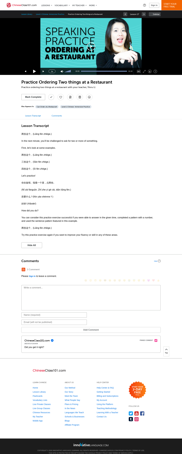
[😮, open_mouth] (143, 269)
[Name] (54, 310)
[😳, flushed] (90, 269)
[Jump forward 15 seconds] (43, 71)
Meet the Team (71, 392)
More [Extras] (92, 5)
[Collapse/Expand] (91, 261)
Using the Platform (105, 400)
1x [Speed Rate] (52, 71)
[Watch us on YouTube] (136, 409)
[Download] (150, 71)
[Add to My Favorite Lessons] (61, 97)
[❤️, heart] (153, 269)
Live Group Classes (41, 404)
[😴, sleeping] (138, 269)
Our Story (69, 387)
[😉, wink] (124, 269)
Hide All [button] (32, 245)
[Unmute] (62, 71)
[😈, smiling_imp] (148, 269)
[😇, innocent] (134, 269)
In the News (70, 404)
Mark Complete (33, 97)
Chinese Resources (41, 408)
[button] (144, 5)
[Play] (34, 71)
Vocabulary (61, 5)
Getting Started (103, 387)
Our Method (70, 383)
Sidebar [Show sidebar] (156, 14)
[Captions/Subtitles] (138, 71)
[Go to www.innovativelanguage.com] (91, 440)
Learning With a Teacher (107, 408)
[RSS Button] (23, 269)
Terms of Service (120, 449)
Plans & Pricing (71, 400)
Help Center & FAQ (105, 383)
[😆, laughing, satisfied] (114, 269)
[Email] (54, 318)
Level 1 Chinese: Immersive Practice (50, 14)
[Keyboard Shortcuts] (155, 71)
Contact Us (101, 412)
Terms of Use (138, 446)
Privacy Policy (124, 446)
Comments (57, 116)
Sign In (154, 5)
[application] (91, 46)
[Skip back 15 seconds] (25, 71)
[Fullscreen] (144, 71)
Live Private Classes (42, 400)
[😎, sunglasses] (105, 269)
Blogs (67, 416)
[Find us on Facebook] (142, 409)
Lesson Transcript (33, 116)
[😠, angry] (109, 269)
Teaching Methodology (107, 404)
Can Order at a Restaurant (47, 107)
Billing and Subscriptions (107, 392)
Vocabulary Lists (40, 396)
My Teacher (78, 5)
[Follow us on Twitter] (131, 409)
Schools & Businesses (74, 412)
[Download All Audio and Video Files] (89, 97)
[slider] (68, 71)
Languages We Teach (74, 408)
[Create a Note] (70, 97)
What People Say (72, 396)
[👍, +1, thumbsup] (158, 269)
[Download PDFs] (80, 97)
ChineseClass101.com (108, 446)
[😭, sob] (129, 269)
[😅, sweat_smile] (119, 269)
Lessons (45, 5)
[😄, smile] (85, 269)
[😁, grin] (95, 269)
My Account (102, 396)
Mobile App (38, 416)
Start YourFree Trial (172, 5)
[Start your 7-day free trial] (137, 386)
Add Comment (36, 325)
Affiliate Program (72, 420)
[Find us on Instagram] (136, 415)
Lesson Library (26, 14)
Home (35, 383)
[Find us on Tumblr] (131, 415)
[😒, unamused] (100, 269)
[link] (125, 14)
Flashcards (37, 392)
